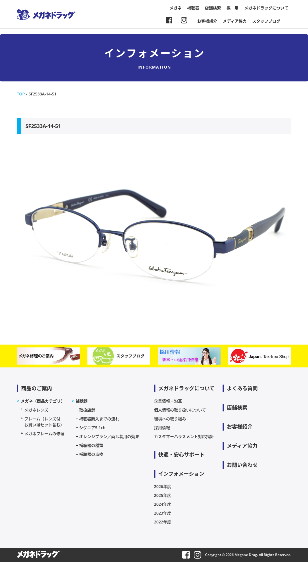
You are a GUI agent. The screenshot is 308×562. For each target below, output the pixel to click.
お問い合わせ (242, 464)
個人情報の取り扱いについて (180, 410)
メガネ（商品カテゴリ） (43, 401)
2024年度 (162, 504)
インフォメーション (181, 473)
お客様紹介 (207, 21)
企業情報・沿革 (168, 401)
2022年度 (162, 522)
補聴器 (193, 8)
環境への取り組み (170, 418)
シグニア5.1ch (92, 427)
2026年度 (162, 486)
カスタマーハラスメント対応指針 (184, 436)
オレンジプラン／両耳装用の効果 (109, 436)
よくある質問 (242, 388)
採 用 (233, 8)
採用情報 (162, 427)
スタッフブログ (266, 21)
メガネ (175, 8)
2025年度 (162, 495)
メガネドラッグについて (266, 8)
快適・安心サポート (181, 454)
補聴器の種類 (91, 445)
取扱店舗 (87, 410)
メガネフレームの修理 (44, 433)
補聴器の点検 (91, 454)
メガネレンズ (36, 410)
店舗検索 (213, 8)
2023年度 (162, 513)
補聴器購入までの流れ (99, 418)
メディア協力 (235, 21)
